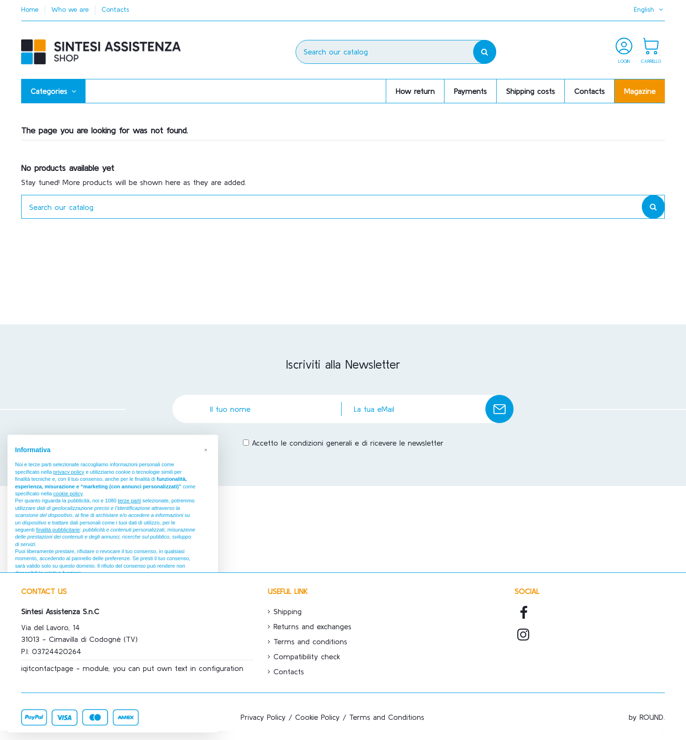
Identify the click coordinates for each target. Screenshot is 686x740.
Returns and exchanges (312, 626)
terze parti (129, 500)
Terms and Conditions (386, 717)
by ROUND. (647, 717)
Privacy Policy (263, 717)
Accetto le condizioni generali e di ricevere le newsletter (348, 443)
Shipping (287, 611)
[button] (53, 91)
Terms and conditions (310, 641)
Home (31, 9)
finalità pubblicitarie (58, 529)
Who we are (71, 9)
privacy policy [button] (68, 472)
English (649, 9)
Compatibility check (306, 656)
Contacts (115, 9)
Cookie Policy (317, 717)
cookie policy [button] (67, 493)
